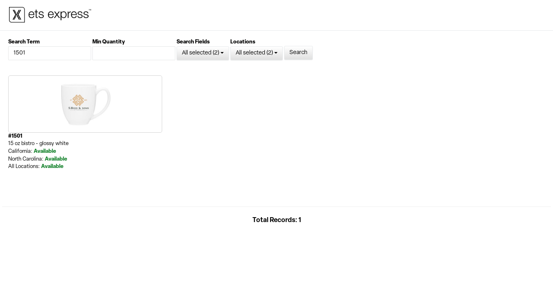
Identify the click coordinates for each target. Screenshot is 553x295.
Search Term (24, 42)
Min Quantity (108, 42)
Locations (242, 42)
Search (298, 53)
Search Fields (193, 42)
